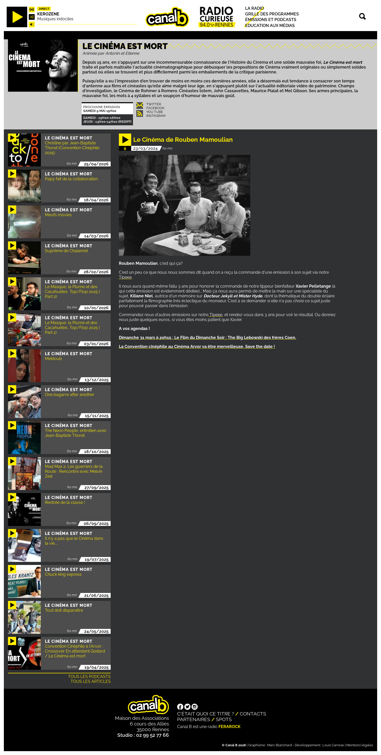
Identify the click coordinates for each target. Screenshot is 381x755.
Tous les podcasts (89, 676)
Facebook (155, 108)
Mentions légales (359, 745)
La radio (254, 8)
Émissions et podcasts (270, 19)
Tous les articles (91, 681)
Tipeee (125, 277)
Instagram (155, 116)
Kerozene (48, 14)
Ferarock (229, 726)
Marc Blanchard (279, 745)
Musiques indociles (55, 18)
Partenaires (193, 719)
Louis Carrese (333, 745)
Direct (44, 8)
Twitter (153, 104)
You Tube (154, 112)
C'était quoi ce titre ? (205, 713)
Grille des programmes (272, 14)
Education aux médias (270, 25)
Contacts (253, 713)
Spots (224, 719)
